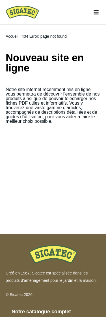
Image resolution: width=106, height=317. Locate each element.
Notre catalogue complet (41, 311)
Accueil (12, 36)
